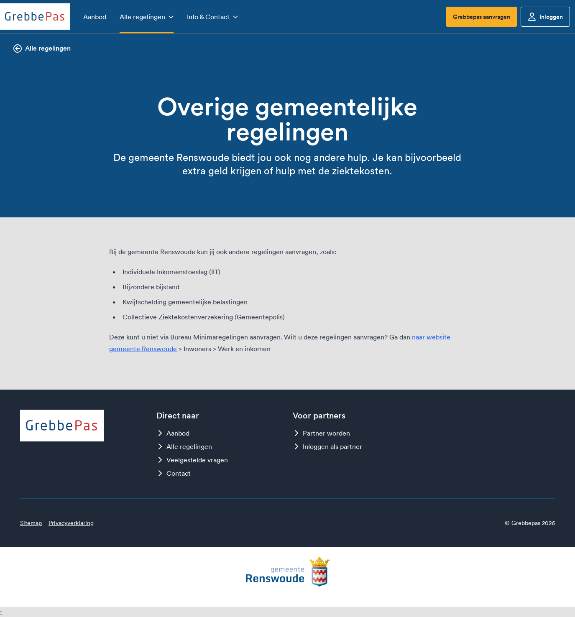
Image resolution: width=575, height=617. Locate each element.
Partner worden (321, 433)
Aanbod (172, 433)
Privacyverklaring (71, 523)
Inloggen (545, 17)
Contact (173, 473)
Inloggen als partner (327, 446)
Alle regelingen (42, 48)
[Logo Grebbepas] (35, 16)
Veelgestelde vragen (192, 460)
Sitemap (31, 523)
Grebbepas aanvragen (481, 17)
